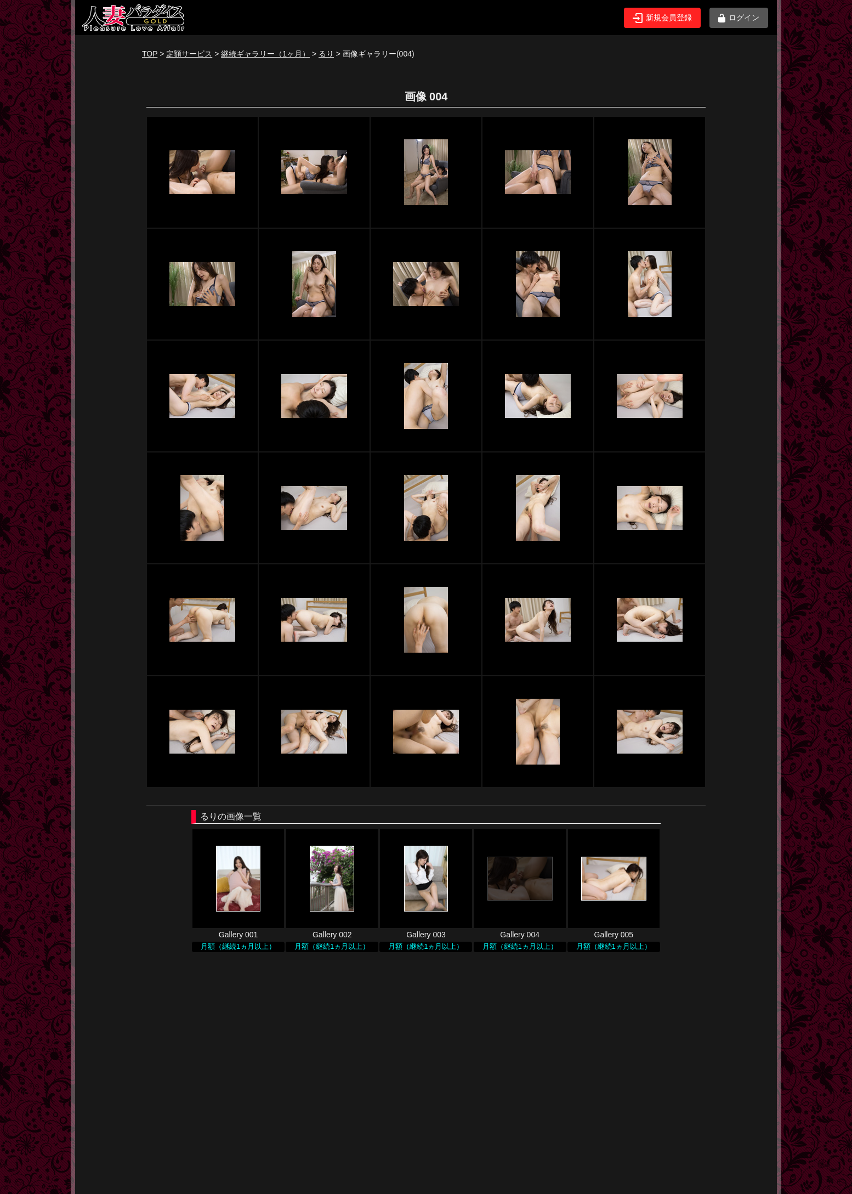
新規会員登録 (662, 18)
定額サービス (189, 53)
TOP (149, 53)
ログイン (738, 17)
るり (326, 53)
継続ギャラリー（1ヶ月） (265, 53)
